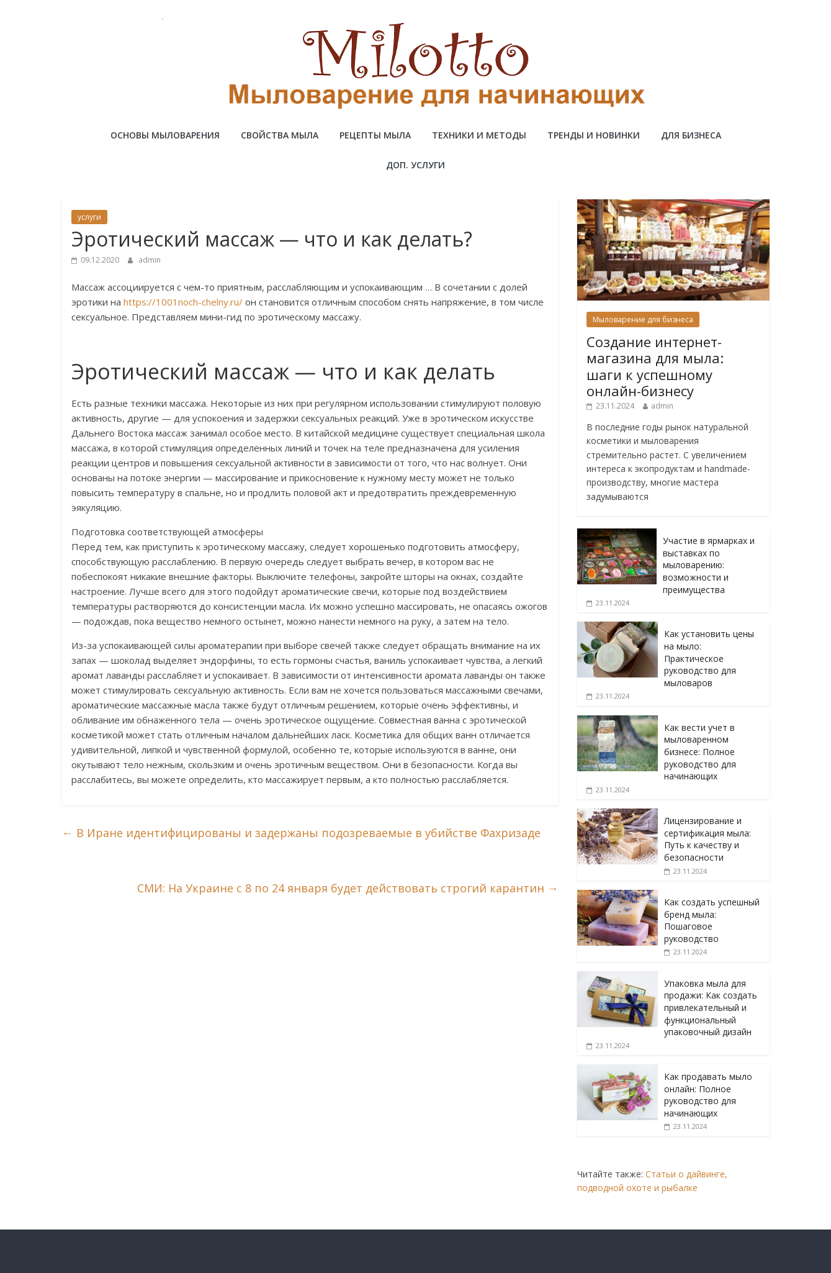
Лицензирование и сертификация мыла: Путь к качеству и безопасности (707, 839)
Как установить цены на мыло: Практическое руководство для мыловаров (709, 658)
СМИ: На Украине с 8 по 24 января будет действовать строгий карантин (348, 888)
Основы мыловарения (165, 135)
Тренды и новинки (593, 135)
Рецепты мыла (375, 135)
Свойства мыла (279, 135)
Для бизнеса (691, 135)
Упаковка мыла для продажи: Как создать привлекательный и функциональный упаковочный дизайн (710, 1007)
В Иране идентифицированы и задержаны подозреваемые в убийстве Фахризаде (301, 832)
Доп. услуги (415, 165)
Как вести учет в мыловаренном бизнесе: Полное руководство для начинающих (700, 752)
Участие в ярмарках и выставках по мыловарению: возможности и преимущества (709, 565)
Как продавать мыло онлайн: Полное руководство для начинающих (708, 1095)
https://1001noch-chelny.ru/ (183, 302)
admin (149, 260)
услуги (89, 217)
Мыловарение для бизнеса (643, 319)
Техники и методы (479, 135)
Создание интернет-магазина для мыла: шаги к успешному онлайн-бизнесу (655, 366)
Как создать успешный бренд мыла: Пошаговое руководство (712, 920)
